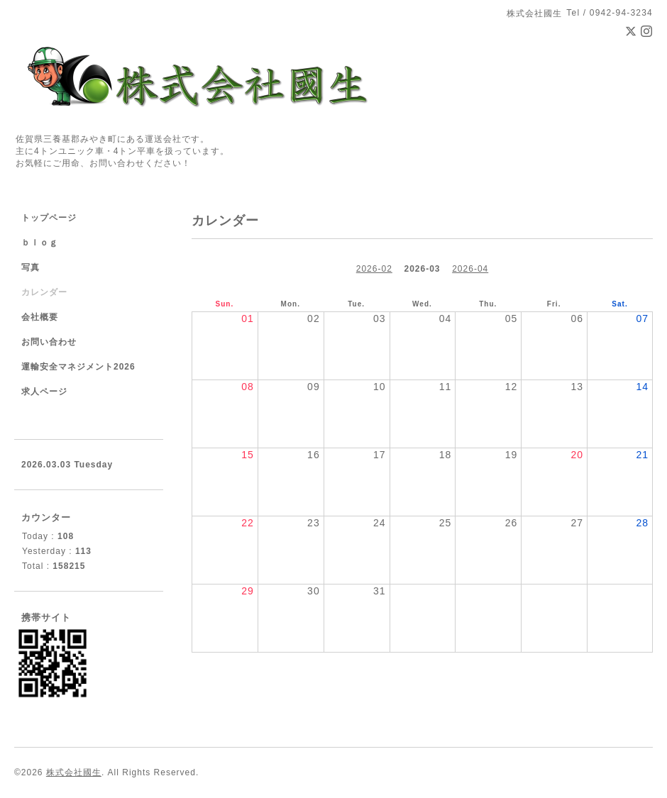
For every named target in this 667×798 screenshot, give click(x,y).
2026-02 (374, 269)
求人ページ (44, 392)
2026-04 (470, 269)
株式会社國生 (73, 772)
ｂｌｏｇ (39, 243)
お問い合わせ (49, 342)
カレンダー (44, 292)
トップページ (49, 218)
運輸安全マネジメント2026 (78, 367)
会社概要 (39, 317)
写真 (30, 267)
